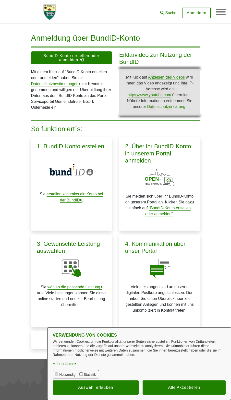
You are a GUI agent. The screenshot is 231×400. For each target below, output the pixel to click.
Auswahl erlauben (95, 387)
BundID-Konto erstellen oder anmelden (71, 58)
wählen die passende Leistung (74, 287)
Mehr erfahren (63, 364)
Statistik (90, 374)
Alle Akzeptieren (184, 387)
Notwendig (67, 374)
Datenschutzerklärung (166, 107)
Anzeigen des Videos (166, 77)
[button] (168, 11)
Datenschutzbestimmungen (55, 84)
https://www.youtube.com (149, 95)
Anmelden (196, 13)
